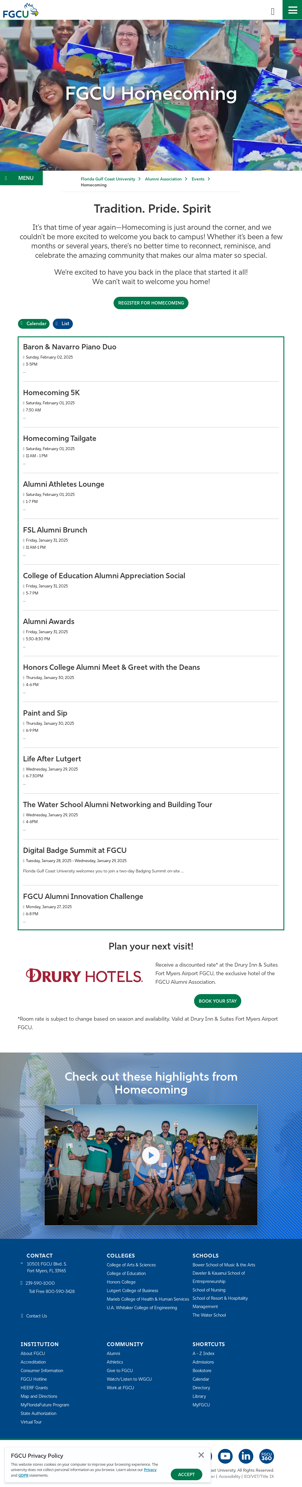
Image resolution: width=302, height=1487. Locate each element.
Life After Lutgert (52, 759)
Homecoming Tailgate (59, 438)
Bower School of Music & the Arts (226, 1265)
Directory (202, 1388)
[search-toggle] (273, 9)
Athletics (115, 1362)
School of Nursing (210, 1290)
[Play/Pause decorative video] (290, 160)
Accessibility (229, 1477)
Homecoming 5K (51, 393)
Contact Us (37, 1317)
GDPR (23, 1476)
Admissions (204, 1362)
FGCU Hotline (34, 1379)
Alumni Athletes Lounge (63, 484)
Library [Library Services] (199, 1396)
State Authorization (40, 1413)
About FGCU (33, 1353)
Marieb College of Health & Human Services (141, 1303)
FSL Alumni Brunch (55, 530)
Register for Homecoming (151, 303)
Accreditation (34, 1362)
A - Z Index (204, 1353)
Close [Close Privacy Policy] (201, 1455)
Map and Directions (40, 1396)
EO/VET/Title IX (259, 1477)
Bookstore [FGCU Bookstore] (203, 1371)
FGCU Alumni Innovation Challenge (83, 896)
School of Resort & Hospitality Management (222, 1302)
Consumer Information (43, 1371)
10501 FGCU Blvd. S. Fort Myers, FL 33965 (48, 1267)
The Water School (210, 1315)
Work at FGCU (121, 1388)
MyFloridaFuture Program (46, 1405)
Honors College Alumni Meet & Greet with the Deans (111, 667)
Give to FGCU (120, 1371)
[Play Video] (151, 1154)
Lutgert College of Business (134, 1291)
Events (198, 179)
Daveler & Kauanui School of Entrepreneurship (221, 1277)
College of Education (127, 1273)
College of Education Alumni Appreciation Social (104, 576)
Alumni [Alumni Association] (114, 1353)
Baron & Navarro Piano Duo (69, 347)
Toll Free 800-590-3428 (53, 1292)
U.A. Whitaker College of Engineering (143, 1316)
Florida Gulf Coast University (108, 179)
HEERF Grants (35, 1388)
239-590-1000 (41, 1284)
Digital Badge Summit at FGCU (75, 850)
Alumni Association (163, 179)
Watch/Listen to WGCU (130, 1379)
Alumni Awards (48, 622)
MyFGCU (202, 1405)
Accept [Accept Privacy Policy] (186, 1475)
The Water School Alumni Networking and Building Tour (117, 805)
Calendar (201, 1379)
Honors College (122, 1282)
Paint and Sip (45, 713)
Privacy (150, 1470)
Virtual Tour (32, 1422)
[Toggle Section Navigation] (21, 178)
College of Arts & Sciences (132, 1265)
